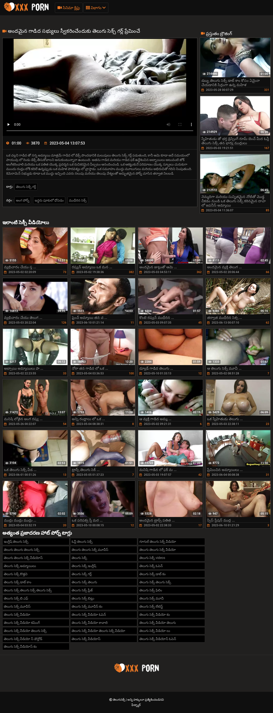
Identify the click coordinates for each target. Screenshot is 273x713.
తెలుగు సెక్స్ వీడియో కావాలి (90, 623)
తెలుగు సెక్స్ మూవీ (151, 598)
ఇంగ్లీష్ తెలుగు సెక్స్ (16, 541)
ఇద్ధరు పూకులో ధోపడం (49, 200)
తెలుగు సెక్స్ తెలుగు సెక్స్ (155, 582)
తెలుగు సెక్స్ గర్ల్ (26, 187)
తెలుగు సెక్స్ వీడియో (17, 614)
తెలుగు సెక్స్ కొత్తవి (15, 574)
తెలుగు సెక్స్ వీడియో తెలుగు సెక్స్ (25, 631)
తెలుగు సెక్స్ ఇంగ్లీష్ (84, 566)
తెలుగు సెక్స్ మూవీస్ (17, 606)
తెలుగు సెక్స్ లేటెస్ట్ (151, 606)
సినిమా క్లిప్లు (69, 7)
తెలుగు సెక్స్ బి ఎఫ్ (16, 598)
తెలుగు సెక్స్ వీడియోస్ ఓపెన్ (157, 639)
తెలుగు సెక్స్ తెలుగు (84, 582)
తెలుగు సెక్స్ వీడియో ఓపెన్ (89, 614)
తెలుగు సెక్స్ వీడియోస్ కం (20, 646)
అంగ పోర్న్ (22, 200)
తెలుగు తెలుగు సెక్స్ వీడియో (157, 550)
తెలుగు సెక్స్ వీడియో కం (154, 614)
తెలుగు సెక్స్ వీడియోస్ (86, 639)
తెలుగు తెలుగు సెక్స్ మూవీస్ (90, 550)
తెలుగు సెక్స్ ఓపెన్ (151, 566)
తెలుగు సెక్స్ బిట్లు (83, 598)
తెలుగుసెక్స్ (119, 699)
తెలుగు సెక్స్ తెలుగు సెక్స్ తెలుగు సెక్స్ (28, 590)
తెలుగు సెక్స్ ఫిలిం (150, 590)
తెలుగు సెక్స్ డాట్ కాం (17, 582)
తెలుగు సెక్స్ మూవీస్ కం (87, 606)
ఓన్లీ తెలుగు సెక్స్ (82, 541)
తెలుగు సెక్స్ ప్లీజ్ (82, 590)
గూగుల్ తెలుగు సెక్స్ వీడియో (157, 541)
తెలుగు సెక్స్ (79, 558)
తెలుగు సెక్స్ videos (152, 558)
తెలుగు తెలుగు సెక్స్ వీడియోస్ (23, 558)
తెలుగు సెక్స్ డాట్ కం (152, 574)
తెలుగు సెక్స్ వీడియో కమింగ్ (22, 623)
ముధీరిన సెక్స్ (78, 200)
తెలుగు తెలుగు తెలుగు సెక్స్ (21, 550)
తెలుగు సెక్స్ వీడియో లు (154, 631)
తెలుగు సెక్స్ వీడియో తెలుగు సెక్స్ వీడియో (98, 631)
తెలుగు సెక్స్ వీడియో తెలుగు (157, 623)
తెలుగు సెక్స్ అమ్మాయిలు (20, 566)
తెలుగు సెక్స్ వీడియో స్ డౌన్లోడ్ (23, 639)
